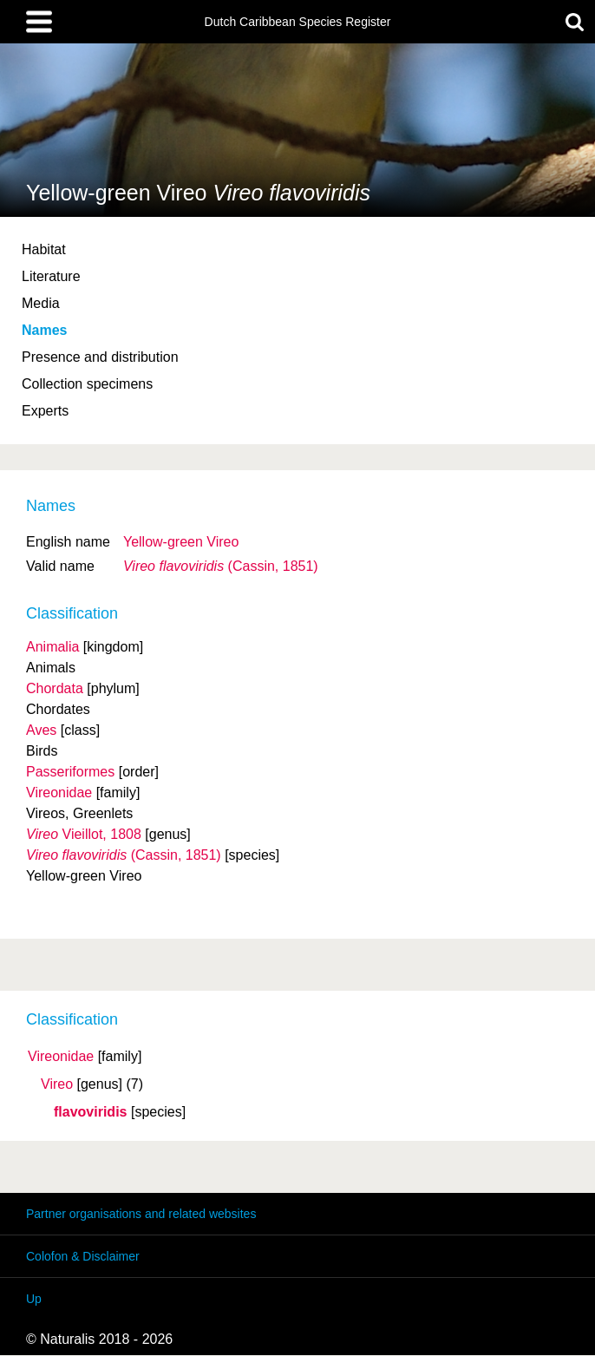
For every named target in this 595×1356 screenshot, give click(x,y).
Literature (51, 276)
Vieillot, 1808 (83, 834)
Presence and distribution (100, 357)
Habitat (44, 249)
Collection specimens (87, 384)
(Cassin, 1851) (220, 566)
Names (44, 330)
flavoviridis (90, 1112)
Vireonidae (61, 1057)
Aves (41, 730)
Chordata (54, 688)
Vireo (57, 1084)
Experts (45, 410)
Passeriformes (70, 771)
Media (41, 303)
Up (34, 1299)
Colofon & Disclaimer (83, 1256)
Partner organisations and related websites (141, 1214)
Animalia (52, 646)
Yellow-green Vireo (181, 541)
